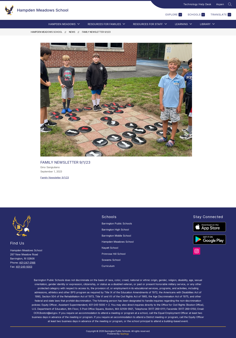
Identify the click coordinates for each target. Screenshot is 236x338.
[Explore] (173, 15)
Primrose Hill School (113, 253)
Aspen (220, 4)
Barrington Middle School (116, 235)
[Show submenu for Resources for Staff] (148, 24)
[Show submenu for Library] (205, 24)
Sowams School (111, 259)
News (72, 32)
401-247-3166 (27, 262)
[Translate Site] (220, 15)
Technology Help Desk (197, 4)
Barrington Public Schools (117, 223)
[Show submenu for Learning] (181, 24)
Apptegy (124, 333)
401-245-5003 (24, 266)
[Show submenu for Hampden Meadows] (62, 24)
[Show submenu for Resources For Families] (104, 24)
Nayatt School (110, 247)
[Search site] (230, 4)
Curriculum (108, 265)
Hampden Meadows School (46, 32)
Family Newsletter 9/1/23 (96, 32)
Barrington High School (115, 229)
